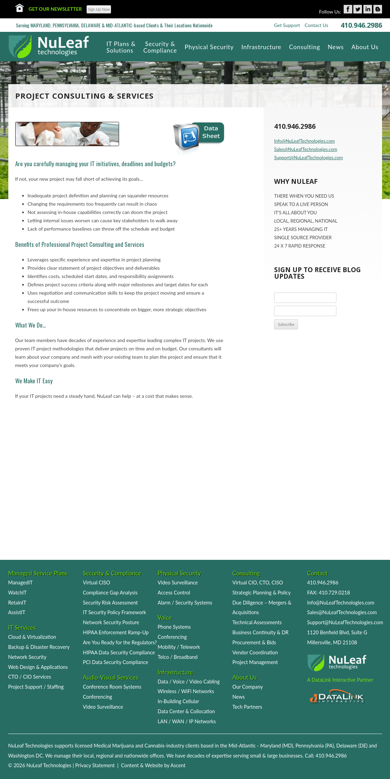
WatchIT (17, 593)
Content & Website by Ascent (153, 765)
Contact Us (316, 25)
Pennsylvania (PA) (315, 746)
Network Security (27, 657)
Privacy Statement (95, 765)
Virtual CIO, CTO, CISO (258, 582)
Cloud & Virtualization (32, 637)
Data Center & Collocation (186, 711)
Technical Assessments (257, 622)
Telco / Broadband (178, 657)
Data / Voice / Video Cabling (189, 681)
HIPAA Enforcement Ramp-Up (116, 632)
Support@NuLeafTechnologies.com (308, 157)
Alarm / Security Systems (185, 603)
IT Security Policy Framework (114, 612)
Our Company (248, 687)
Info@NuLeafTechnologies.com (304, 141)
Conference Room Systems (112, 687)
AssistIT (17, 612)
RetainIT (17, 603)
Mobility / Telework (179, 647)
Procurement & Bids (254, 642)
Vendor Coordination (255, 652)
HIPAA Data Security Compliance (119, 652)
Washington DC (25, 756)
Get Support (287, 25)
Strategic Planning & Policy (262, 593)
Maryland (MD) (276, 746)
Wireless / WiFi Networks (186, 691)
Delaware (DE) (352, 746)
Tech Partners (247, 707)
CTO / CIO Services (29, 677)
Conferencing (97, 697)
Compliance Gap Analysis (110, 593)
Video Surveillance (103, 707)
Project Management (255, 662)
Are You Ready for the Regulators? (120, 642)
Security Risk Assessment (110, 603)
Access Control (174, 593)
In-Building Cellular (178, 701)
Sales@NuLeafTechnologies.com (305, 149)
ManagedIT (20, 582)
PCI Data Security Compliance (115, 662)
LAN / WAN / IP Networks (187, 721)
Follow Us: (330, 12)
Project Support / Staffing (36, 687)
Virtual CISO (96, 582)
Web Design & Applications (38, 667)
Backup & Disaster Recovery (39, 647)
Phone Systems (174, 627)
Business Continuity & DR (261, 632)
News (239, 697)
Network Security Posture (111, 622)
